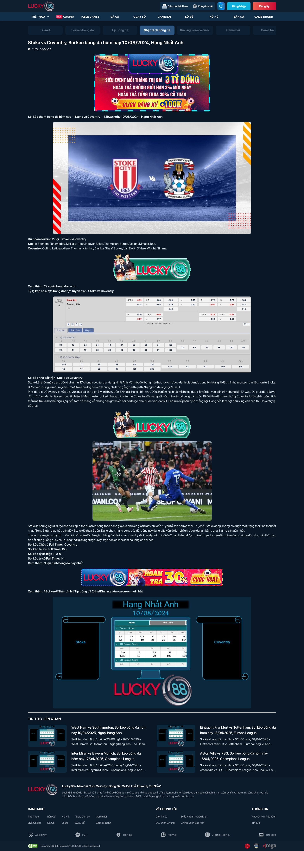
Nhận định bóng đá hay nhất (63, 563)
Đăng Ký (264, 6)
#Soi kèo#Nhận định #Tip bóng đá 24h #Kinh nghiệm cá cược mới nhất (93, 591)
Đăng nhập (239, 6)
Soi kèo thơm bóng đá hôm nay (49, 117)
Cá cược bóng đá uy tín (60, 286)
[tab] (45, 30)
